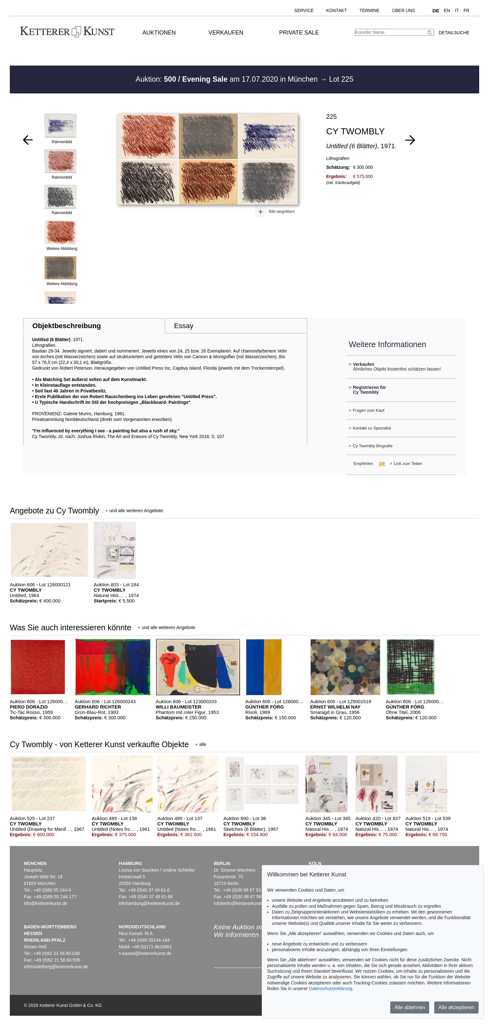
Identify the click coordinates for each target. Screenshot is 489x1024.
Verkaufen (226, 32)
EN (447, 10)
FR (467, 10)
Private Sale (299, 32)
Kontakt (336, 10)
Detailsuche (454, 32)
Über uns (403, 10)
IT (457, 10)
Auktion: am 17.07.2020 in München (228, 79)
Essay (183, 326)
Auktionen (159, 32)
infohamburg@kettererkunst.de (149, 903)
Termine (369, 10)
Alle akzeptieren (456, 1007)
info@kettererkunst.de (45, 903)
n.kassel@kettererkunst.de (145, 953)
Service (304, 10)
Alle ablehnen (409, 1007)
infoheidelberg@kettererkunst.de (56, 966)
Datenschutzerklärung (330, 988)
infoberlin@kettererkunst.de (241, 903)
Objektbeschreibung (66, 326)
